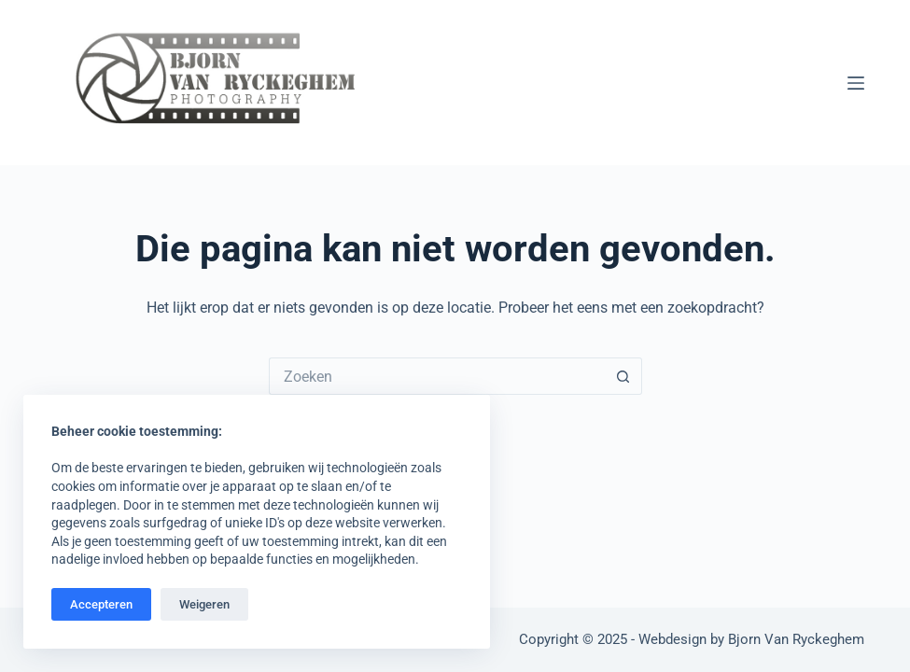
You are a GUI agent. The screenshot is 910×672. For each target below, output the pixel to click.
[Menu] (855, 83)
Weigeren (204, 604)
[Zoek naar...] (437, 376)
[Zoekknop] (623, 376)
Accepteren (101, 604)
